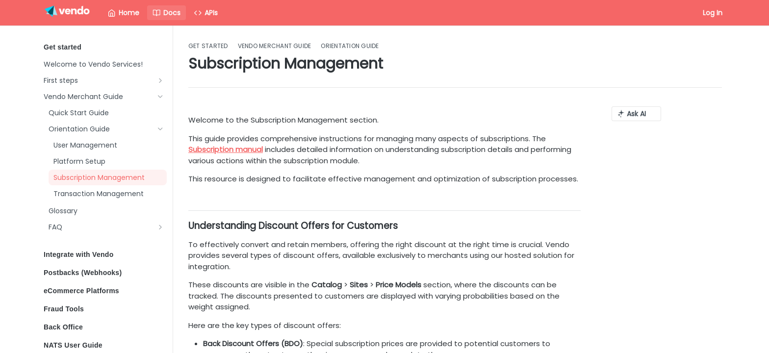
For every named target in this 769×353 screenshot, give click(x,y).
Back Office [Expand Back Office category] (104, 327)
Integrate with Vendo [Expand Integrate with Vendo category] (104, 254)
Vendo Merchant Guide (274, 46)
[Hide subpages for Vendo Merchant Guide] (160, 97)
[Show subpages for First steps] (160, 80)
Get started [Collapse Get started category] (104, 47)
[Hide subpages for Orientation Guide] (160, 129)
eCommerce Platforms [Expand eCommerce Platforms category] (104, 291)
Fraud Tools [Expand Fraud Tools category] (104, 309)
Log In (712, 13)
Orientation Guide (350, 46)
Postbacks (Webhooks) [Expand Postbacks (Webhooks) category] (104, 273)
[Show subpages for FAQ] (160, 227)
